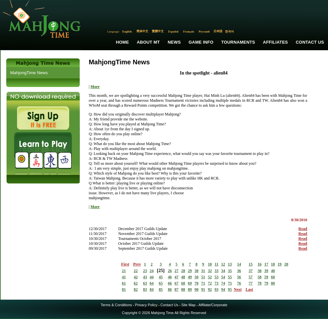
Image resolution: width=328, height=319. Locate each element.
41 (124, 277)
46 (170, 277)
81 (124, 289)
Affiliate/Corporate (212, 305)
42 (136, 277)
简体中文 (142, 31)
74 (223, 283)
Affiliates (275, 42)
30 (196, 270)
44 (152, 277)
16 (259, 264)
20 (286, 264)
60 (273, 277)
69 (190, 283)
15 (251, 264)
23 (145, 270)
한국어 (229, 31)
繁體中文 (158, 31)
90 (196, 289)
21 (124, 270)
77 (251, 283)
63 (145, 283)
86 (170, 289)
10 (210, 264)
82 (136, 289)
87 (176, 289)
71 (203, 283)
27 (176, 270)
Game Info (201, 42)
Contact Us (310, 42)
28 (183, 270)
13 (230, 264)
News (174, 42)
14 (239, 264)
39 (266, 270)
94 (223, 289)
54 (223, 277)
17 (266, 264)
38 (259, 270)
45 (161, 277)
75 (230, 283)
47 (176, 277)
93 (216, 289)
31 (203, 270)
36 (239, 270)
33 (216, 270)
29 (190, 270)
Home (122, 42)
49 (190, 277)
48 (183, 277)
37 (251, 270)
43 (145, 277)
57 (251, 277)
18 (273, 264)
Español (173, 31)
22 (136, 270)
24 (152, 270)
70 (196, 283)
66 (170, 283)
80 (273, 283)
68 (183, 283)
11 (216, 264)
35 (230, 270)
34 (223, 270)
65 (161, 283)
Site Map (188, 305)
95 (230, 289)
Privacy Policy (146, 305)
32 (210, 270)
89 (190, 289)
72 (210, 283)
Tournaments (238, 42)
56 (239, 277)
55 (230, 277)
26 (170, 270)
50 (196, 277)
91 (203, 289)
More (95, 86)
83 (145, 289)
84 (152, 289)
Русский (204, 31)
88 (183, 289)
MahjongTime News (29, 72)
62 (136, 283)
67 (176, 283)
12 (223, 264)
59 (266, 277)
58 (259, 277)
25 (160, 270)
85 (161, 289)
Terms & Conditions (116, 305)
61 (124, 283)
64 (152, 283)
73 (216, 283)
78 (259, 283)
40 (273, 270)
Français (189, 31)
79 (266, 283)
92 (210, 289)
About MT (148, 42)
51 (203, 277)
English (127, 31)
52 (210, 277)
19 (279, 264)
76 (239, 283)
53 (216, 277)
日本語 (218, 31)
